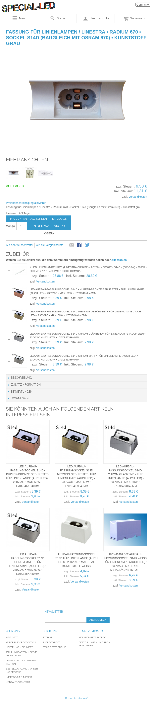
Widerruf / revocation (21, 642)
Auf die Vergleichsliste (49, 245)
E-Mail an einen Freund (71, 245)
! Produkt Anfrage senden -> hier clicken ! (38, 218)
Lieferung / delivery (19, 647)
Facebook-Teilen (79, 245)
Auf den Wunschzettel (19, 245)
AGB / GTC (12, 637)
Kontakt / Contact (18, 682)
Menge (10, 225)
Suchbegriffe (51, 642)
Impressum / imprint (19, 677)
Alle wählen (119, 260)
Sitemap (47, 637)
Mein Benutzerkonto (92, 637)
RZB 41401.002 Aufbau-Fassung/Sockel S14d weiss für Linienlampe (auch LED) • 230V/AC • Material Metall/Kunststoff (125, 562)
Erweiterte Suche (54, 647)
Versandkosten (137, 196)
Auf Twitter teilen (87, 245)
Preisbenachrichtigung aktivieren (26, 202)
